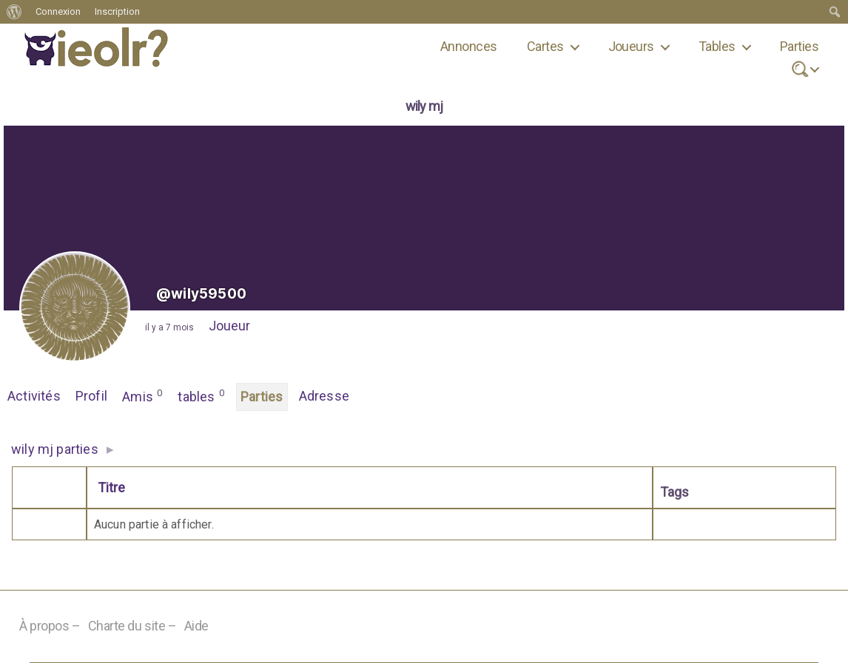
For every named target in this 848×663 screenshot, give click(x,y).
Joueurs (631, 46)
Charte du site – (132, 626)
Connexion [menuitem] (58, 11)
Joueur (229, 325)
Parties (799, 46)
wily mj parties (54, 449)
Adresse (324, 396)
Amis (142, 395)
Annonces (468, 46)
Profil (91, 396)
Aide (196, 626)
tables (201, 395)
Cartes (545, 46)
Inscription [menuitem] (117, 11)
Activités (34, 396)
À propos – (50, 626)
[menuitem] (14, 12)
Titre (111, 487)
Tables (717, 46)
